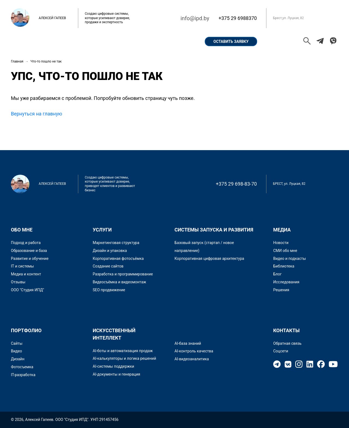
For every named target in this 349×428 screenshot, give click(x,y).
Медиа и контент (26, 274)
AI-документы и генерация (116, 374)
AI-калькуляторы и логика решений (124, 358)
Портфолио (90, 41)
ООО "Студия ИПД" (27, 290)
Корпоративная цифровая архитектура (209, 258)
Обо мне (56, 41)
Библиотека (283, 266)
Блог (277, 274)
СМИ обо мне (285, 250)
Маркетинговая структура (116, 242)
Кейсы (121, 41)
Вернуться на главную (36, 114)
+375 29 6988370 (237, 18)
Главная (26, 41)
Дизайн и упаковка (110, 250)
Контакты (180, 41)
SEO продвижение (109, 290)
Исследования (286, 282)
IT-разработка (23, 375)
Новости (280, 242)
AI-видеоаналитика (191, 359)
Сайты (16, 343)
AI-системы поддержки (113, 366)
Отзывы (18, 282)
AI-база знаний (187, 343)
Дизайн (18, 359)
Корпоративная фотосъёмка (118, 258)
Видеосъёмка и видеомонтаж (119, 282)
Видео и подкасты (289, 258)
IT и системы (22, 266)
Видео (16, 351)
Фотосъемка (22, 367)
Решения (281, 290)
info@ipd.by (194, 18)
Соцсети (280, 351)
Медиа (282, 230)
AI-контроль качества (193, 351)
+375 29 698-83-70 (236, 184)
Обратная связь (287, 343)
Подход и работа (26, 242)
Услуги (149, 41)
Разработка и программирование (123, 274)
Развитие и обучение (30, 258)
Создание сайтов (108, 266)
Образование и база (29, 250)
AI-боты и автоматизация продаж (123, 351)
